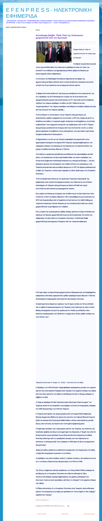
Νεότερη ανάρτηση (41, 514)
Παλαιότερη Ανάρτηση (89, 514)
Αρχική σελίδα (65, 514)
